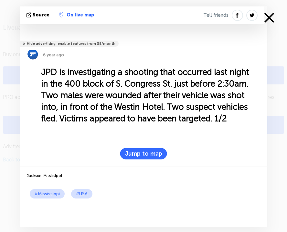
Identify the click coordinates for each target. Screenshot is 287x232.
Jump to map (143, 153)
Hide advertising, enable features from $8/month (71, 44)
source (38, 15)
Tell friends (216, 15)
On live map (76, 15)
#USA (82, 194)
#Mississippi (47, 194)
